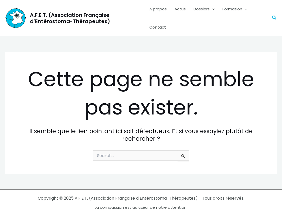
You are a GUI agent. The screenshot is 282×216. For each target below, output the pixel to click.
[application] (212, 9)
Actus (180, 9)
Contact (157, 27)
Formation (234, 9)
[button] (274, 18)
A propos (158, 9)
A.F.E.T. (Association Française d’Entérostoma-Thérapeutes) (70, 18)
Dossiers (204, 9)
